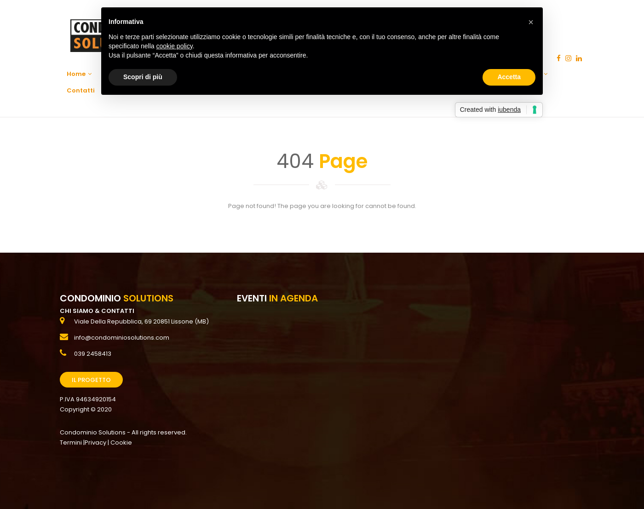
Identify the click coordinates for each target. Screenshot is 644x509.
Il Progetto (91, 380)
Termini (71, 442)
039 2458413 (92, 353)
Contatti (81, 90)
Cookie (121, 442)
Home (79, 73)
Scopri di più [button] (142, 77)
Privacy (95, 442)
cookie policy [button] (174, 46)
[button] (530, 22)
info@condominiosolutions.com (121, 337)
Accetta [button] (509, 77)
